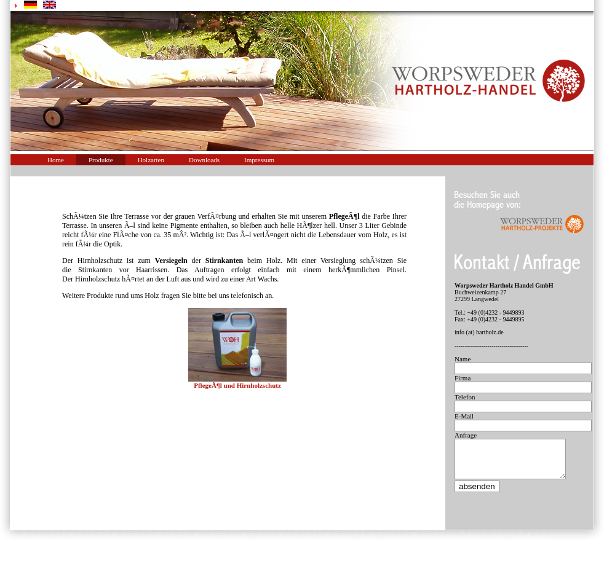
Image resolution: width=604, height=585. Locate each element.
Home (55, 159)
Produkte (101, 159)
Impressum (259, 159)
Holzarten (151, 159)
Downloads (204, 159)
